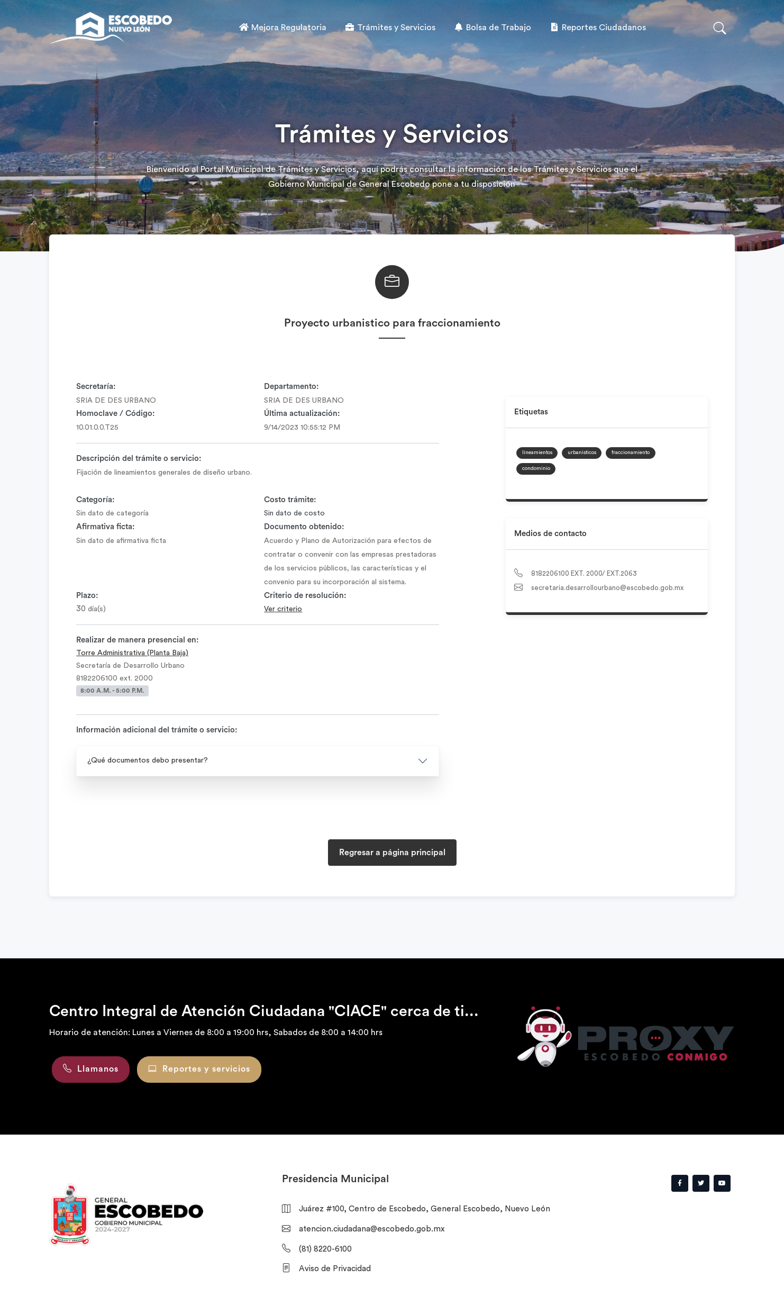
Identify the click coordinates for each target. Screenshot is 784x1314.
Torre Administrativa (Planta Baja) (132, 653)
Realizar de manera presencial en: (137, 640)
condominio (536, 468)
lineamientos (537, 452)
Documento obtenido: (304, 527)
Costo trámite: (290, 500)
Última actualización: (302, 414)
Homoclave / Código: (115, 414)
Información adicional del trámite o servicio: (157, 730)
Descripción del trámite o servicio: (139, 459)
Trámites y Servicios (389, 27)
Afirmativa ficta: (105, 527)
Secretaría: (96, 387)
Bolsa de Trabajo (492, 27)
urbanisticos (582, 452)
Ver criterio (283, 609)
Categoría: (95, 500)
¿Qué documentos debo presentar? (147, 760)
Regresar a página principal (392, 852)
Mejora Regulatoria (282, 27)
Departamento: (291, 387)
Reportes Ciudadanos (597, 27)
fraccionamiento (631, 452)
